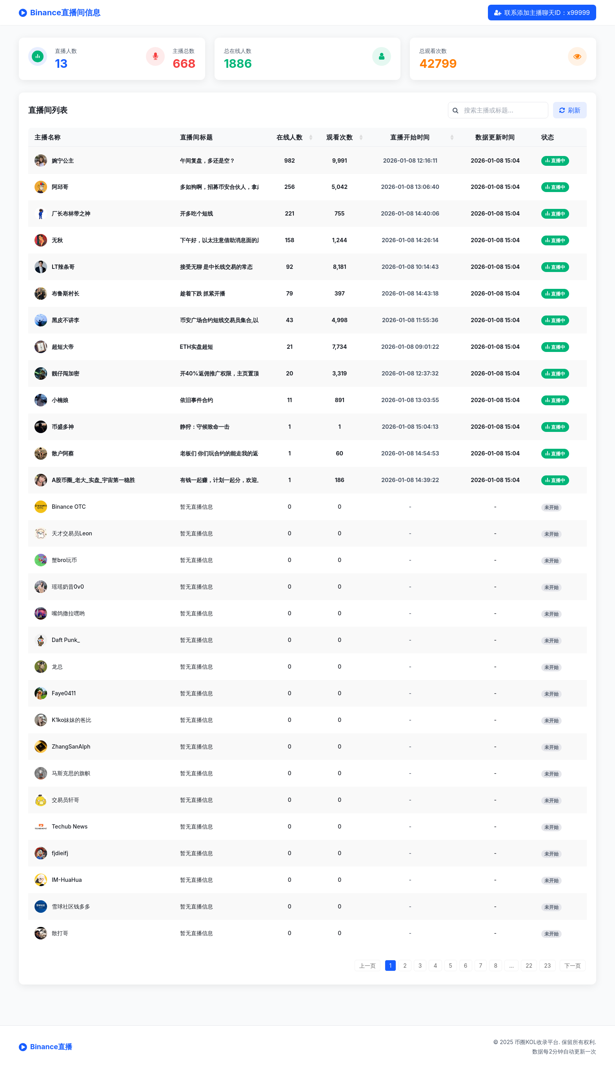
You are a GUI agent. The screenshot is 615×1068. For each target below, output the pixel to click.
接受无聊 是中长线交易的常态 (216, 266)
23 (547, 965)
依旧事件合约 (196, 400)
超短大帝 (63, 346)
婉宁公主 (63, 160)
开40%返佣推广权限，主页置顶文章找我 (230, 373)
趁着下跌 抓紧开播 (202, 293)
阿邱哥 (60, 186)
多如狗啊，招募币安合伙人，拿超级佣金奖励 (235, 186)
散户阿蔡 (63, 453)
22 (529, 965)
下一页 (572, 965)
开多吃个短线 (196, 213)
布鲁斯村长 (65, 293)
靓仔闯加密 (65, 373)
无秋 (57, 240)
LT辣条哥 (63, 266)
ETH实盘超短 (196, 346)
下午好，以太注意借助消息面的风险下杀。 (232, 240)
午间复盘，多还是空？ (207, 160)
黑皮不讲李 (65, 320)
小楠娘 (60, 400)
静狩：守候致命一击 (204, 426)
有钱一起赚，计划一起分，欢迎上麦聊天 (229, 480)
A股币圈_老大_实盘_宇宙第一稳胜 (93, 480)
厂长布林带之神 (71, 213)
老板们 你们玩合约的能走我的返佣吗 (224, 453)
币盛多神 (63, 426)
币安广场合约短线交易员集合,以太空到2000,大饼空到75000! (256, 320)
